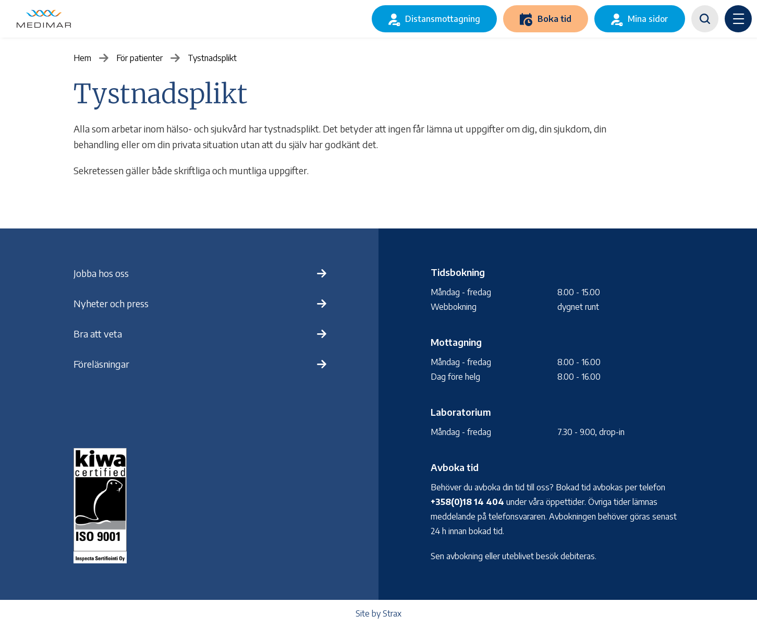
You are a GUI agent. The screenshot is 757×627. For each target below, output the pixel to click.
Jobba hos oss (101, 273)
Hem (82, 58)
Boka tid (554, 19)
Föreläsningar (101, 364)
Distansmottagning (442, 19)
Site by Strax (378, 613)
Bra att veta (98, 334)
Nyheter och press (111, 303)
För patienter (139, 58)
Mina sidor (648, 19)
